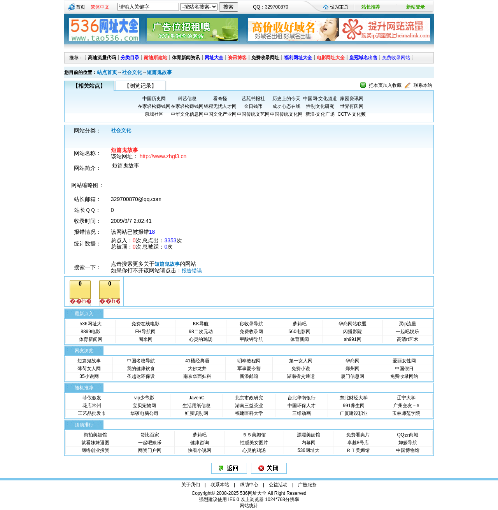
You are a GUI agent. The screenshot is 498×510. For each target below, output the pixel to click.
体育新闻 (299, 339)
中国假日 (404, 368)
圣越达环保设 (141, 376)
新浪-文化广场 (320, 114)
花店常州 (91, 405)
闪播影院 (352, 331)
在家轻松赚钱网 (154, 106)
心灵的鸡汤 (200, 339)
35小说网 (88, 376)
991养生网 (354, 405)
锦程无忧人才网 (220, 106)
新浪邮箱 (249, 376)
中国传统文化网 (286, 114)
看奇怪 (220, 98)
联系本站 (423, 85)
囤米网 (146, 339)
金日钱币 (253, 106)
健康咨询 (199, 442)
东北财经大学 (354, 398)
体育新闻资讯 (186, 57)
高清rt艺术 (407, 339)
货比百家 (149, 435)
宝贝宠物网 (144, 405)
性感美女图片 (254, 442)
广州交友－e (406, 405)
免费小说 (300, 368)
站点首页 (107, 72)
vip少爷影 (144, 398)
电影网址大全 (331, 57)
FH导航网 (145, 331)
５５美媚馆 (254, 435)
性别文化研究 (320, 106)
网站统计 (249, 505)
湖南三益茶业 (249, 405)
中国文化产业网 (220, 114)
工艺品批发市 (92, 413)
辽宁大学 (406, 398)
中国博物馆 (407, 450)
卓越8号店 (358, 442)
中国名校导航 (141, 361)
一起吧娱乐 (407, 331)
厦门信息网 (352, 376)
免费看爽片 (358, 435)
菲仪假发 (91, 398)
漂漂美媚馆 (308, 435)
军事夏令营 (249, 368)
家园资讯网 (351, 98)
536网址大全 (253, 493)
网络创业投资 (95, 450)
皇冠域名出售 (363, 57)
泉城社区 (154, 114)
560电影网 (299, 331)
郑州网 (352, 368)
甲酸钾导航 (251, 339)
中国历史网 (154, 98)
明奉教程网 (249, 361)
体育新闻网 (90, 339)
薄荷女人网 (89, 368)
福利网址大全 (298, 57)
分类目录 (130, 57)
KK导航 (201, 323)
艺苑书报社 (253, 98)
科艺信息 (187, 98)
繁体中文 (100, 7)
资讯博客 (237, 57)
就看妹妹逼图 (95, 442)
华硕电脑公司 (144, 413)
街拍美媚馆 (95, 435)
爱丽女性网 (404, 361)
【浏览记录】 (140, 86)
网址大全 (214, 57)
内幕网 (309, 442)
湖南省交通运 (301, 376)
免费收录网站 (396, 57)
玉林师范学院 (406, 413)
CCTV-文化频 (352, 114)
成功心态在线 (286, 106)
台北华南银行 (302, 398)
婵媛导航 (407, 442)
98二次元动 (200, 331)
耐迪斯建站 (155, 57)
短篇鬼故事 (159, 72)
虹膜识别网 (196, 413)
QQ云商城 (407, 435)
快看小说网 (199, 450)
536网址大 (91, 323)
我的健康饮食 (141, 368)
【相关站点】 (89, 86)
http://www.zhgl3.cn (163, 156)
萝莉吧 (300, 323)
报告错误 (192, 271)
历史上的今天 (286, 98)
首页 (80, 7)
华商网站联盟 (352, 323)
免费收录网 (251, 331)
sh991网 (352, 339)
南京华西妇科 (197, 376)
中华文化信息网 (187, 114)
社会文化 (132, 72)
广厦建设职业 (354, 413)
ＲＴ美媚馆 (358, 450)
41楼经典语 (197, 361)
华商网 (352, 361)
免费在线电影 (146, 323)
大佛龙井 (197, 368)
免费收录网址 (265, 57)
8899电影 (90, 331)
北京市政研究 (249, 398)
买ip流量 (407, 323)
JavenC (197, 398)
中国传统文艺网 (253, 114)
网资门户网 (149, 450)
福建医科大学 (249, 413)
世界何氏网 (351, 106)
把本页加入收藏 (385, 85)
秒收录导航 (251, 323)
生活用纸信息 (196, 405)
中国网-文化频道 (320, 98)
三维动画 (301, 413)
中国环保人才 (302, 405)
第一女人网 (300, 361)
